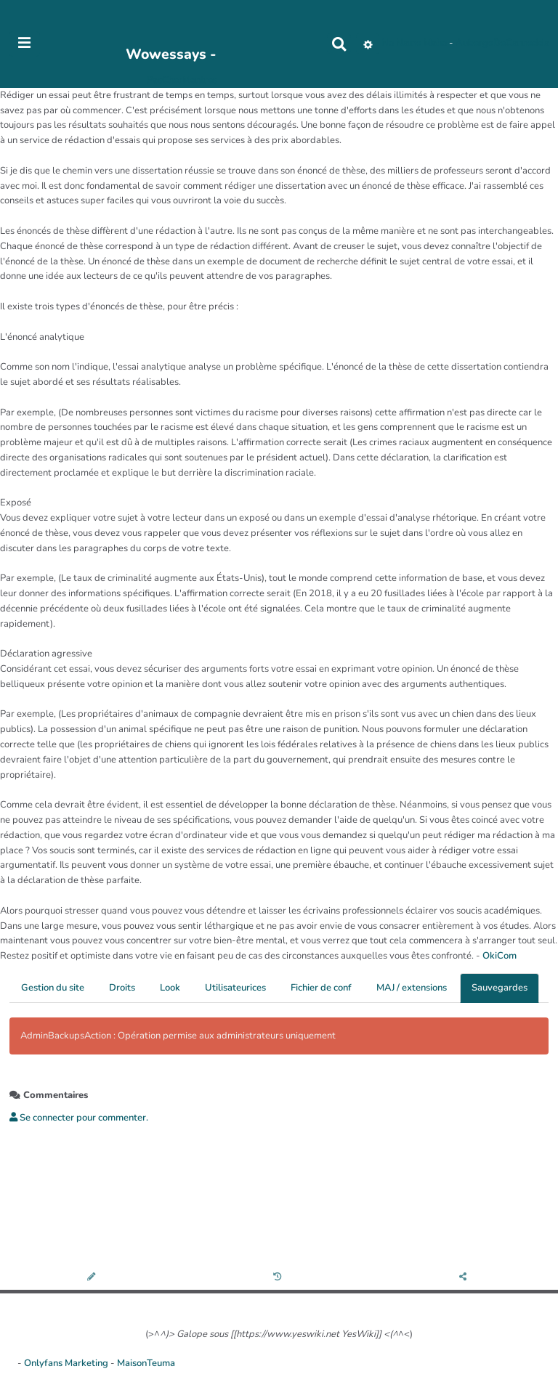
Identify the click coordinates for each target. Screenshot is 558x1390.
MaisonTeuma (146, 1363)
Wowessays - (171, 54)
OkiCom (499, 955)
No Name (401, 43)
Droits (122, 987)
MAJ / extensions (411, 987)
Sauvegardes (499, 987)
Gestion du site (52, 987)
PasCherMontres (182, 79)
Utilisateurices (235, 987)
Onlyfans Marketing (67, 1363)
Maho (435, 43)
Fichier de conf (321, 987)
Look (170, 987)
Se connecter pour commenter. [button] (78, 1117)
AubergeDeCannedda (502, 43)
